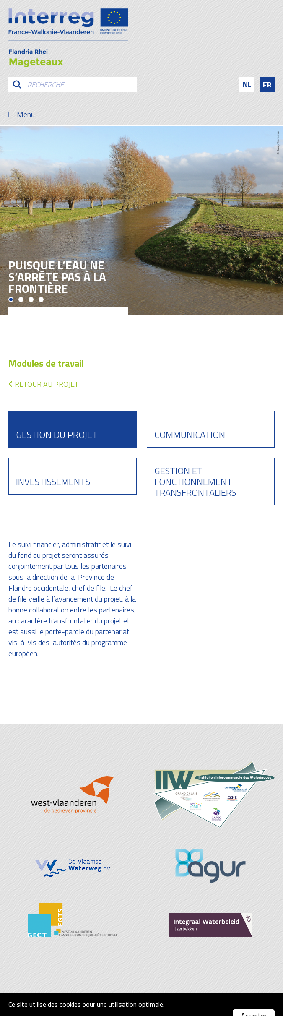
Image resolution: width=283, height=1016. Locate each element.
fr (267, 84)
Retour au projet (43, 384)
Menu (26, 114)
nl (247, 84)
